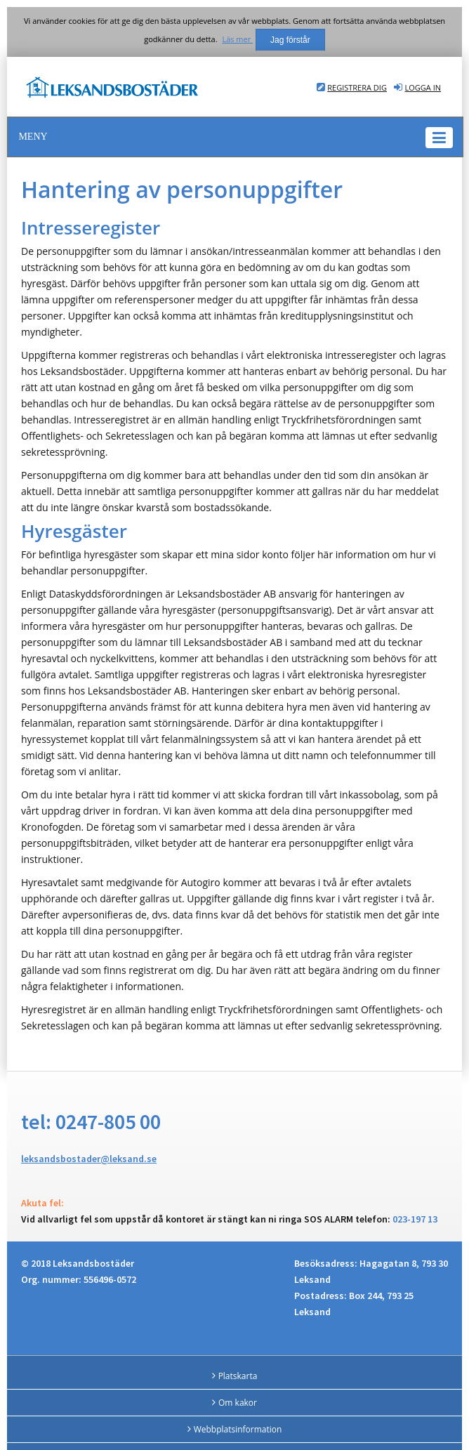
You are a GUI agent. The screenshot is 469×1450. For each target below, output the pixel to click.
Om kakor (237, 1403)
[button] (235, 137)
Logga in (423, 87)
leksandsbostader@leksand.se (89, 1158)
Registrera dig (357, 87)
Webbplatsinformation (238, 1429)
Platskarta (238, 1376)
